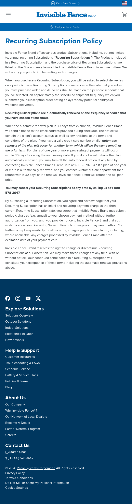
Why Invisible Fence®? (21, 410)
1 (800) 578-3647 (19, 458)
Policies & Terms (16, 381)
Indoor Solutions (16, 327)
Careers (10, 435)
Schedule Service (17, 369)
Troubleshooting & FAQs (22, 362)
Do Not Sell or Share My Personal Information (37, 482)
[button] (8, 15)
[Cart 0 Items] (125, 14)
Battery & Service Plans (21, 375)
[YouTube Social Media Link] (28, 298)
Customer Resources (20, 356)
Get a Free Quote (66, 3)
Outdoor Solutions (18, 321)
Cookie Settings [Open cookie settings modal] (16, 487)
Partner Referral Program (22, 428)
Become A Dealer (17, 422)
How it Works (14, 339)
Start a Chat (17, 451)
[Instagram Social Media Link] (17, 298)
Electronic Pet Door (19, 333)
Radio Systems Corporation (36, 468)
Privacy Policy (15, 473)
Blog (8, 387)
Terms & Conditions (19, 478)
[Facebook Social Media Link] (7, 298)
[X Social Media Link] (38, 298)
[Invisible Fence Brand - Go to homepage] (66, 14)
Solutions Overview (19, 315)
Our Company (15, 404)
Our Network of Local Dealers (26, 416)
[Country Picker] (124, 3)
